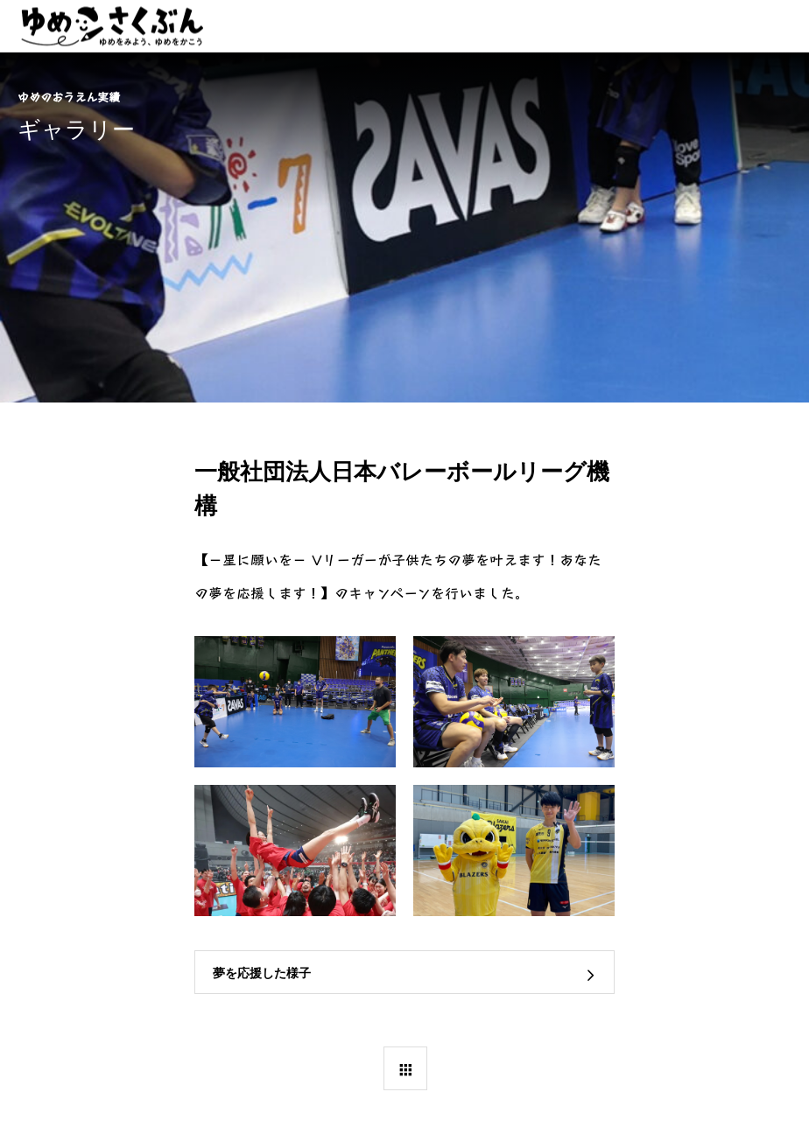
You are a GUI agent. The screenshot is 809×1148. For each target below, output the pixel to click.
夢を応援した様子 (262, 973)
